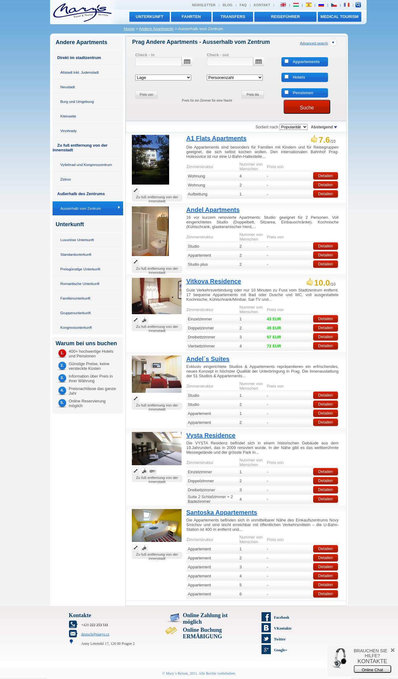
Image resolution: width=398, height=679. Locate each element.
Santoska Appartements (221, 512)
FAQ (243, 5)
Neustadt (67, 87)
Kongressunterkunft (76, 327)
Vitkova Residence (213, 281)
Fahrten (191, 16)
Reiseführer (285, 16)
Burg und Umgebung (77, 101)
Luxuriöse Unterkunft (77, 240)
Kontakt (262, 5)
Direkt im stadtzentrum (79, 57)
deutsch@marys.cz (95, 634)
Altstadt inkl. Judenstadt (79, 72)
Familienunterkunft (75, 298)
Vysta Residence (210, 435)
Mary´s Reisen (177, 673)
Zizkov (65, 179)
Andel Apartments (213, 209)
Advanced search (314, 43)
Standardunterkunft (75, 254)
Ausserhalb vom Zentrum (80, 208)
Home (129, 28)
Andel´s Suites (207, 359)
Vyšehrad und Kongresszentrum (86, 165)
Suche (307, 107)
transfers (232, 16)
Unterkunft (150, 16)
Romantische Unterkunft (79, 284)
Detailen (325, 175)
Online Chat (372, 670)
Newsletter (203, 5)
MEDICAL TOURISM (340, 16)
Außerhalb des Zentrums (81, 193)
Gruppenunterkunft (75, 313)
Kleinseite (68, 116)
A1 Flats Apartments (216, 138)
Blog (228, 5)
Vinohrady (68, 131)
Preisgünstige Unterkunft (80, 269)
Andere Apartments (156, 28)
